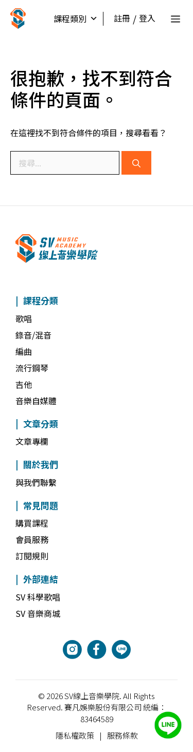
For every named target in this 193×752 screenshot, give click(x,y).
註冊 (122, 18)
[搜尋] (136, 163)
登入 (147, 18)
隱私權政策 (75, 735)
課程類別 (76, 18)
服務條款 (122, 735)
